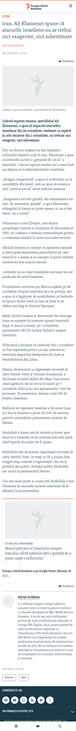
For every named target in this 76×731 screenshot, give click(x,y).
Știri (6, 16)
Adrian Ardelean (13, 45)
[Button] (66, 61)
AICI (5, 576)
